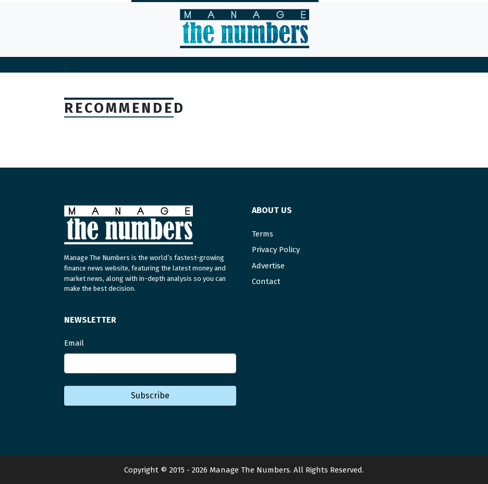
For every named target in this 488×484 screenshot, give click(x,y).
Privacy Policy (276, 249)
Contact (266, 281)
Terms (262, 234)
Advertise (268, 265)
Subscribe (150, 395)
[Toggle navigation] (65, 65)
